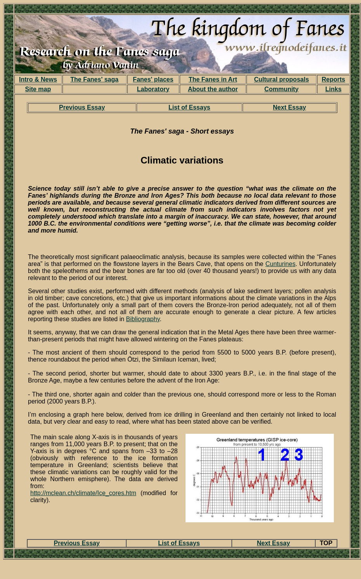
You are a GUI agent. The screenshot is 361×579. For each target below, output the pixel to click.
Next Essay (289, 107)
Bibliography (143, 319)
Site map (38, 89)
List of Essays (189, 107)
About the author (213, 89)
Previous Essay (82, 107)
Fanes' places (153, 79)
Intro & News (38, 79)
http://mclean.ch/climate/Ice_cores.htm (83, 493)
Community (281, 89)
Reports (333, 79)
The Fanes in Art (213, 79)
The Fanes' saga (94, 79)
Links (333, 89)
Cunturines (280, 264)
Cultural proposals (281, 79)
